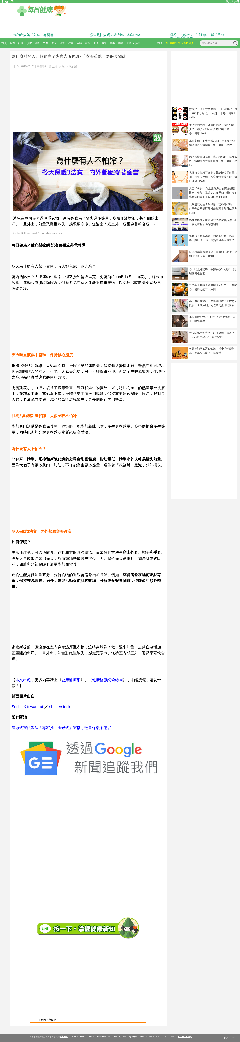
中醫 (45, 43)
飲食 (54, 43)
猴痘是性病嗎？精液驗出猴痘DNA (115, 35)
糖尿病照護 (133, 43)
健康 (21, 43)
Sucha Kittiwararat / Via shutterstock (37, 233)
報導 (12, 43)
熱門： (161, 43)
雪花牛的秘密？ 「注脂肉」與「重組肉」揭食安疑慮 (197, 36)
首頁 (4, 43)
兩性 (87, 43)
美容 (79, 43)
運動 (62, 43)
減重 (71, 43)
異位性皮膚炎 (186, 43)
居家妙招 (71, 66)
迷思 (104, 43)
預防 (29, 43)
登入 (228, 1)
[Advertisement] (31, 98)
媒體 (121, 43)
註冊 (236, 1)
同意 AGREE (230, 1038)
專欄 (112, 43)
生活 (95, 43)
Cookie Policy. (185, 1036)
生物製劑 (171, 43)
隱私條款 (64, 1036)
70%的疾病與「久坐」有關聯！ (33, 35)
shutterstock (59, 707)
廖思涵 (53, 66)
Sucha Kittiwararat (27, 707)
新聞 (37, 43)
